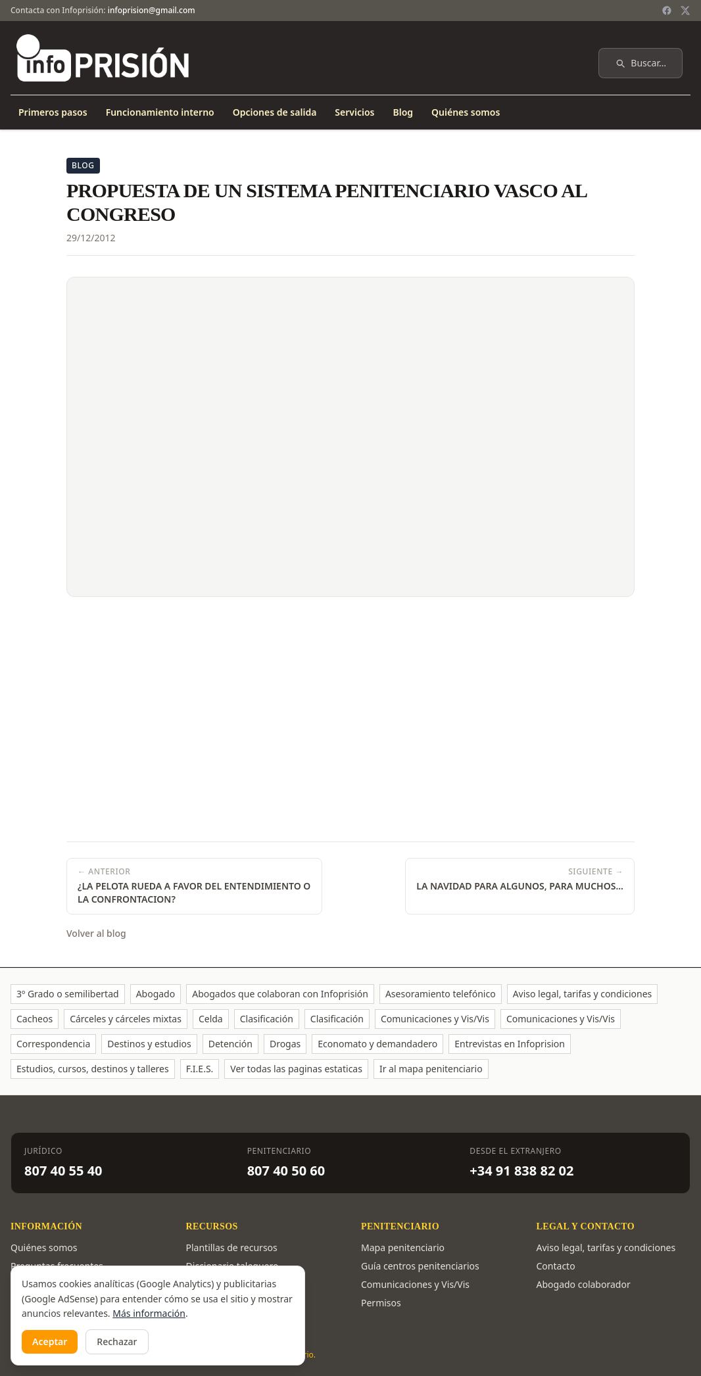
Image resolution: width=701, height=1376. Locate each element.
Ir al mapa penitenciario (431, 1068)
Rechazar (117, 1341)
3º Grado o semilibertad (67, 993)
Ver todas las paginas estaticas (296, 1068)
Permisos (381, 1302)
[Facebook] (667, 10)
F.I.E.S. (200, 1068)
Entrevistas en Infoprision (509, 1043)
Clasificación (266, 1018)
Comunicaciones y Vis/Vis (435, 1018)
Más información (148, 1313)
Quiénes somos (465, 112)
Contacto (556, 1266)
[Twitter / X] (685, 10)
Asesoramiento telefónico (440, 993)
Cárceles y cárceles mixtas (125, 1018)
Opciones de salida (275, 112)
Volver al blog (96, 933)
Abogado (156, 993)
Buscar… (640, 63)
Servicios (354, 112)
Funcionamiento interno (160, 112)
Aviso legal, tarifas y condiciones (582, 993)
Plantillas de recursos (232, 1247)
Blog (403, 112)
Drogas (285, 1043)
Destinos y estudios (149, 1043)
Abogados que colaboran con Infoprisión (280, 993)
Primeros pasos (52, 112)
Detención (230, 1043)
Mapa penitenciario (403, 1247)
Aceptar (49, 1341)
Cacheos (34, 1018)
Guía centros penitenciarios (420, 1266)
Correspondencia (53, 1043)
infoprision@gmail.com (151, 10)
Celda (211, 1018)
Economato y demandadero (377, 1043)
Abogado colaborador (584, 1284)
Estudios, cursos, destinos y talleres (92, 1068)
